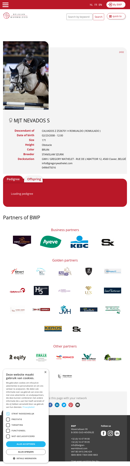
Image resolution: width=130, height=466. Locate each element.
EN (100, 4)
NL (91, 4)
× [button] (45, 372)
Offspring (34, 179)
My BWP (117, 4)
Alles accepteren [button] (26, 444)
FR (95, 4)
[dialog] (26, 416)
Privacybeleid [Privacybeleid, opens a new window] (29, 407)
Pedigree (13, 179)
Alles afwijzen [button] (26, 452)
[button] (26, 458)
